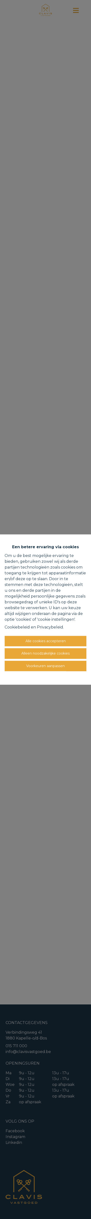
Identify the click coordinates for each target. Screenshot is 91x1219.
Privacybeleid (50, 627)
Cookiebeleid (17, 627)
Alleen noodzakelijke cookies (45, 653)
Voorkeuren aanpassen (45, 666)
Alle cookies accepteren (45, 641)
